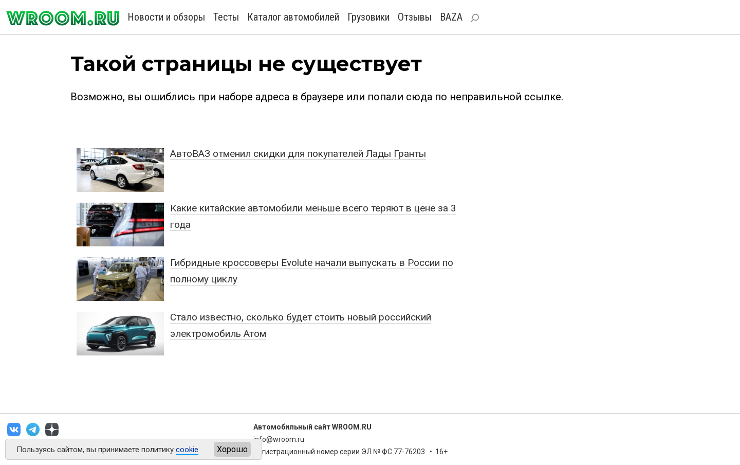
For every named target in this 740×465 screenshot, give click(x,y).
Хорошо (232, 449)
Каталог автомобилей (293, 17)
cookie (187, 449)
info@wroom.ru (278, 439)
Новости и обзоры (166, 17)
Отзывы (415, 17)
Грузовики (368, 17)
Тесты (226, 17)
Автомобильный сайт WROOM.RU (312, 427)
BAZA (451, 17)
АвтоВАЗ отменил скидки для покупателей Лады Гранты (298, 153)
